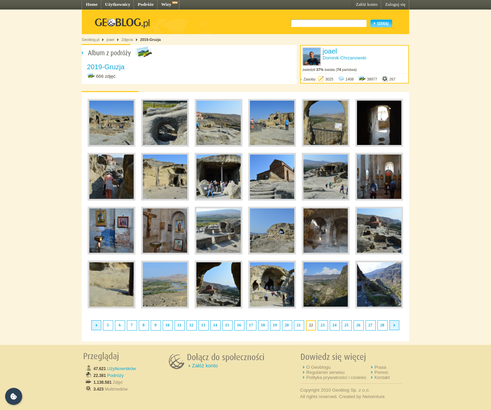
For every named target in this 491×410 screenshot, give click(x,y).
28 (382, 325)
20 (287, 325)
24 (334, 325)
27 (370, 325)
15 (227, 325)
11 (179, 325)
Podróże (146, 4)
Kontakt (382, 377)
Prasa (380, 367)
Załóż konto (366, 4)
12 (191, 325)
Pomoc (381, 372)
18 (263, 325)
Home (92, 4)
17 (251, 325)
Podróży (115, 375)
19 (275, 325)
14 (215, 325)
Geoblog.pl (91, 40)
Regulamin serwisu (325, 372)
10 (167, 325)
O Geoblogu (318, 367)
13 (203, 325)
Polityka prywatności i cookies (336, 377)
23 (323, 325)
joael (110, 40)
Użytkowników (121, 368)
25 (346, 325)
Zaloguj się (395, 4)
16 (239, 325)
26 (358, 325)
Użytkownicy (117, 4)
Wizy (166, 4)
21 (299, 325)
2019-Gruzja (150, 40)
